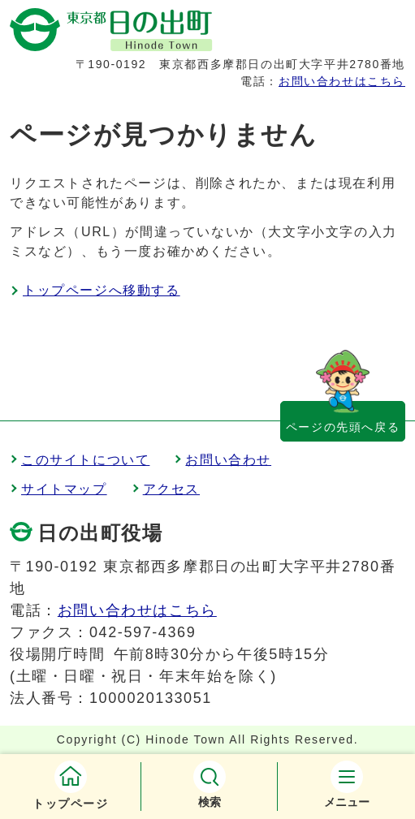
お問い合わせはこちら (342, 81)
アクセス (171, 489)
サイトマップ (64, 489)
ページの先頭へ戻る (343, 426)
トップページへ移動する (101, 290)
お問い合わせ (228, 460)
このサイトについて (85, 460)
